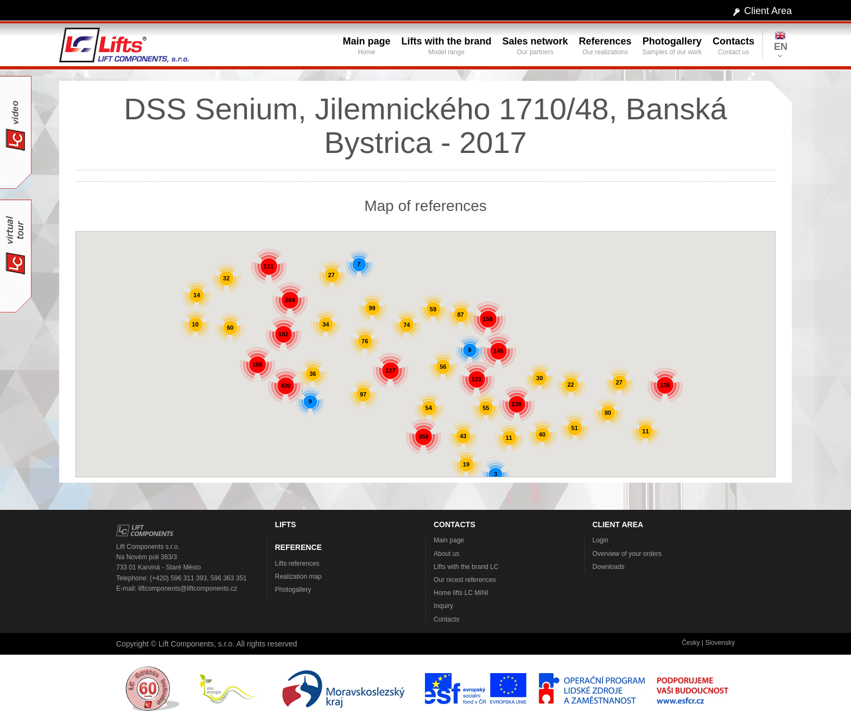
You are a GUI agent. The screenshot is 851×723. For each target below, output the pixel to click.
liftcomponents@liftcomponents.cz (187, 588)
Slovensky (720, 643)
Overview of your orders (627, 554)
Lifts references (297, 563)
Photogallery (293, 589)
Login (600, 540)
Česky (691, 643)
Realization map (298, 576)
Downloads (609, 567)
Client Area (768, 10)
